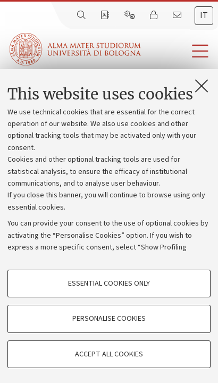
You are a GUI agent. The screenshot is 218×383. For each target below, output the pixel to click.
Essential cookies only (109, 283)
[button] (179, 51)
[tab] (204, 15)
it (204, 15)
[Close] (201, 85)
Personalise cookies (109, 318)
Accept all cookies (109, 354)
